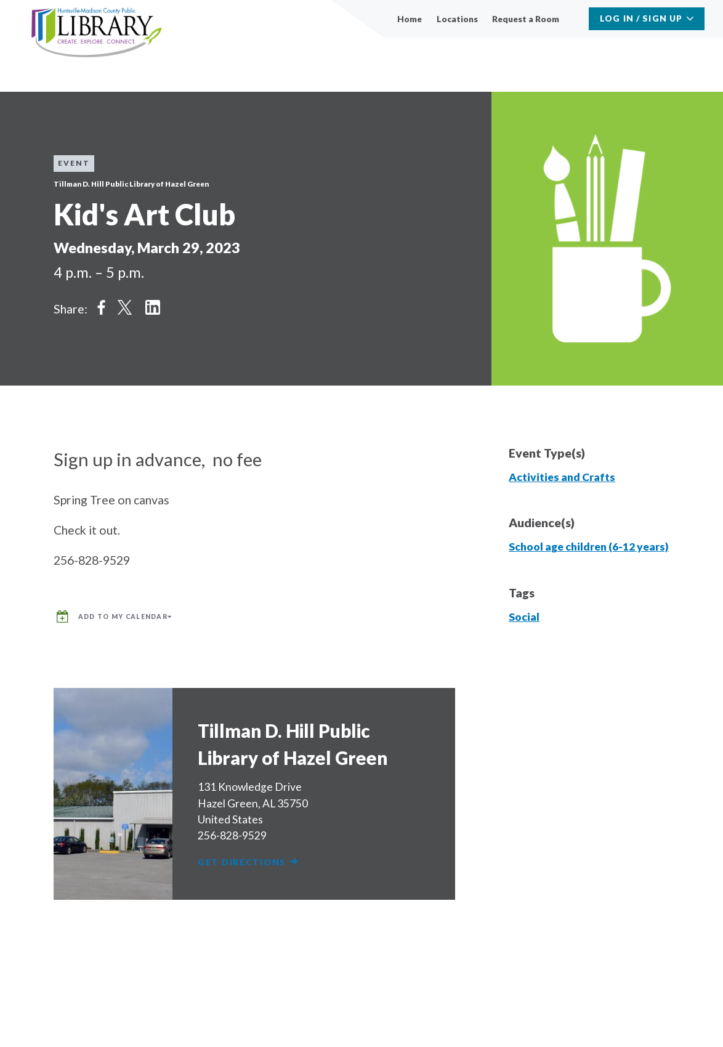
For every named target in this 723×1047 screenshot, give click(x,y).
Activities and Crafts (562, 477)
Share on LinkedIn (152, 307)
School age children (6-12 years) (589, 546)
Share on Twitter (124, 307)
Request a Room (525, 19)
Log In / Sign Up (641, 18)
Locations (457, 19)
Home (409, 19)
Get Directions (253, 858)
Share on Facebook (101, 307)
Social (524, 616)
